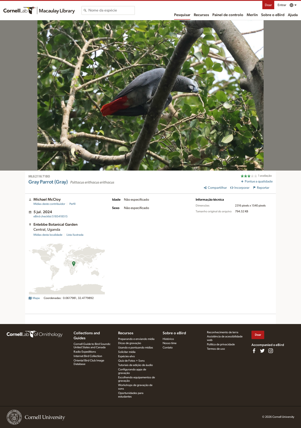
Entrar (282, 5)
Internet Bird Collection (88, 356)
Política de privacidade (221, 344)
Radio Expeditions (85, 351)
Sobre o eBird (272, 15)
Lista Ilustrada (74, 234)
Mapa (34, 298)
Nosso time (169, 343)
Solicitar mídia (126, 352)
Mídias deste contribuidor (49, 204)
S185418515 (50, 216)
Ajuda (293, 15)
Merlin (252, 15)
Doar (268, 5)
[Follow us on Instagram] (270, 350)
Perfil (72, 204)
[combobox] (111, 10)
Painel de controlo (227, 15)
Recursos (201, 15)
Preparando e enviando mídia (136, 339)
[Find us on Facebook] (253, 350)
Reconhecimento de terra (222, 332)
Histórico (168, 339)
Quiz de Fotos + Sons (131, 360)
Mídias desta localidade (47, 234)
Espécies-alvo (126, 356)
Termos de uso (216, 348)
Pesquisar (182, 15)
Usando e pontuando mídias (135, 347)
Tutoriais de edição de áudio (135, 365)
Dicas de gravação (129, 343)
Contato (168, 347)
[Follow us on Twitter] (262, 350)
